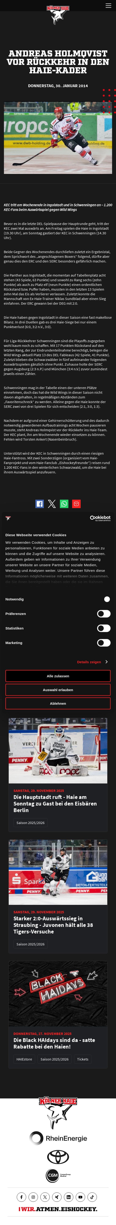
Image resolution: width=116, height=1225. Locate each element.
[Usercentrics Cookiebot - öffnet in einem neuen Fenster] (90, 518)
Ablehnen (58, 703)
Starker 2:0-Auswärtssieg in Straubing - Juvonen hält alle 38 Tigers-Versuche (53, 925)
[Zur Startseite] (58, 15)
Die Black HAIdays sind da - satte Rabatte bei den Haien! (54, 1043)
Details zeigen (89, 662)
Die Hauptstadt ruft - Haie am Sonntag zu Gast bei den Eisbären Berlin (55, 803)
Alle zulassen (58, 676)
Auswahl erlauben (58, 690)
